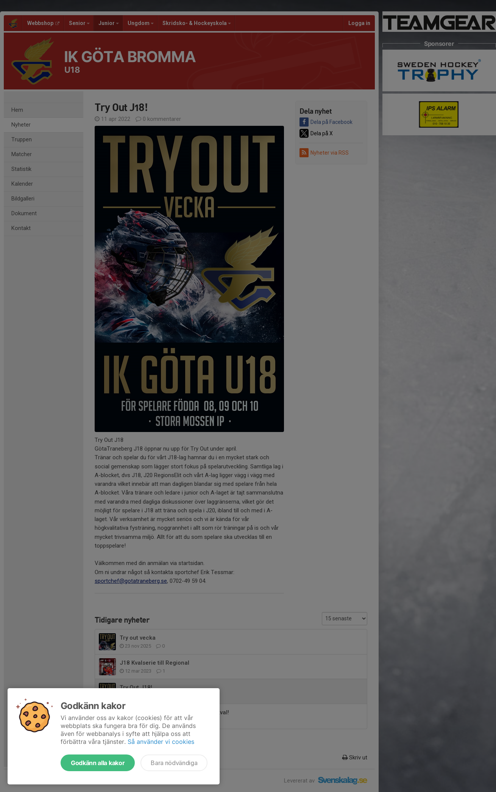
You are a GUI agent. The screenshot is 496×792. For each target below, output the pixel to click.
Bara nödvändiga (174, 763)
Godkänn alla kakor (98, 763)
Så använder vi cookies (161, 741)
